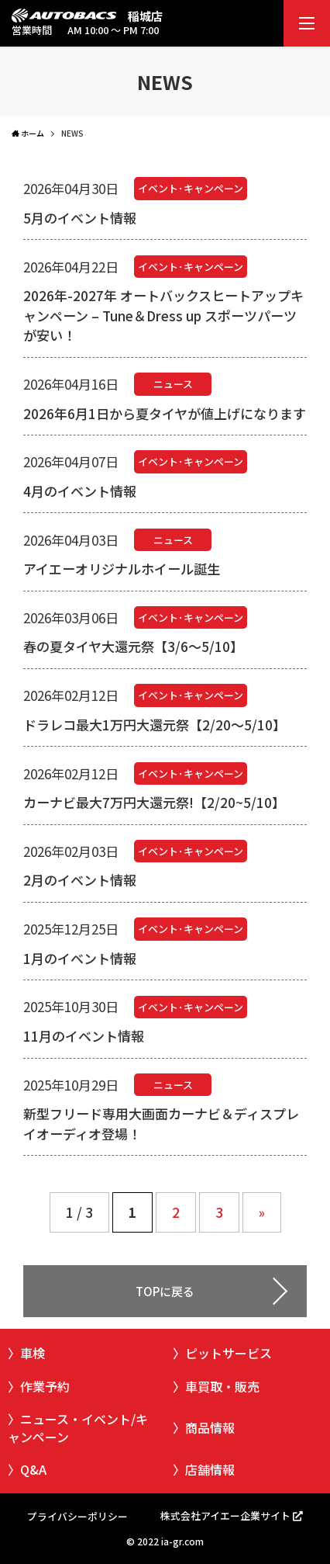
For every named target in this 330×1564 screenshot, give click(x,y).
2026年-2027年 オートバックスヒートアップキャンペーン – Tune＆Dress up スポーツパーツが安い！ (163, 315)
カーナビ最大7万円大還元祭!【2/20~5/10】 (154, 802)
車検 (32, 1353)
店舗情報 (210, 1469)
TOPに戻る (165, 1291)
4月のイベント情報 (79, 491)
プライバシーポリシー (77, 1516)
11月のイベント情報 (83, 1036)
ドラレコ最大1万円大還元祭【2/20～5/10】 (154, 724)
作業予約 (45, 1386)
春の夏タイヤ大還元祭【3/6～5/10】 (133, 646)
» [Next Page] (262, 1212)
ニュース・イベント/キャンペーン (78, 1427)
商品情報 (210, 1427)
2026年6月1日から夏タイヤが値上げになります (164, 413)
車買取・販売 (222, 1386)
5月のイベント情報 (79, 217)
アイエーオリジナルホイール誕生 (121, 568)
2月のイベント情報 (79, 880)
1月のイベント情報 (79, 958)
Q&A (33, 1469)
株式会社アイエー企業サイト (225, 1515)
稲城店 (145, 16)
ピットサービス (228, 1353)
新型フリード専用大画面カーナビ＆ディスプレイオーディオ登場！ (161, 1123)
